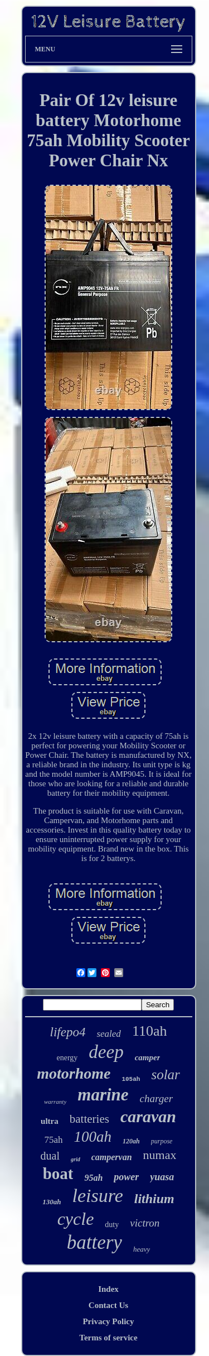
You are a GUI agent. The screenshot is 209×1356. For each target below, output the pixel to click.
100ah (93, 1136)
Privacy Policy (108, 1321)
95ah (93, 1177)
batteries (89, 1119)
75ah (54, 1139)
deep (106, 1052)
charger (156, 1098)
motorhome (73, 1073)
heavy (141, 1249)
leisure (97, 1195)
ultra (50, 1121)
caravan (148, 1116)
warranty (55, 1101)
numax (160, 1155)
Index (108, 1289)
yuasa (162, 1176)
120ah (131, 1141)
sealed (108, 1033)
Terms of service (108, 1337)
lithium (154, 1198)
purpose (162, 1141)
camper (148, 1057)
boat (58, 1173)
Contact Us (108, 1305)
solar (165, 1074)
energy (67, 1058)
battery (94, 1242)
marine (102, 1094)
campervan (111, 1157)
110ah (149, 1031)
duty (112, 1224)
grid (75, 1159)
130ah (51, 1202)
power (126, 1176)
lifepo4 (68, 1032)
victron (144, 1223)
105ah (130, 1079)
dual (50, 1156)
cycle (75, 1219)
